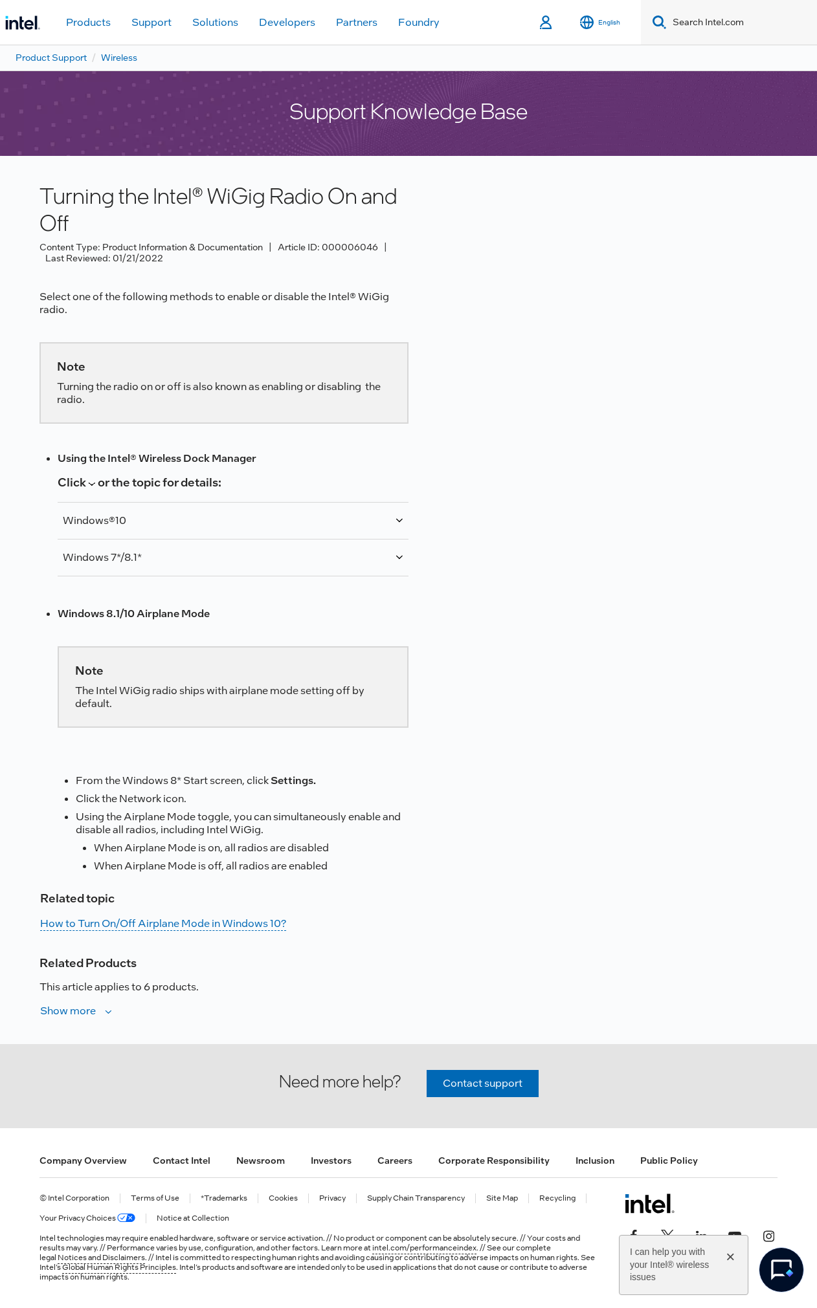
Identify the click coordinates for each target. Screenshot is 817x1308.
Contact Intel (181, 1160)
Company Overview (83, 1160)
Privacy (332, 1198)
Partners (356, 22)
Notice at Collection (193, 1218)
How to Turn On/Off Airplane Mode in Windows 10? (163, 923)
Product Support (51, 57)
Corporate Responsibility (494, 1160)
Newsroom (260, 1160)
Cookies (283, 1198)
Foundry (419, 22)
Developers (287, 22)
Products (88, 22)
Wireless (119, 57)
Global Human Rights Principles (119, 1267)
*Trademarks (224, 1198)
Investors (331, 1160)
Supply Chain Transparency (416, 1198)
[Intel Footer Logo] (650, 1203)
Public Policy (669, 1160)
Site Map (502, 1198)
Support (151, 22)
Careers (394, 1160)
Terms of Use (155, 1198)
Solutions (215, 22)
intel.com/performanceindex (424, 1248)
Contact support (482, 1083)
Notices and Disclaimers (101, 1257)
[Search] (657, 22)
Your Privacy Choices (87, 1218)
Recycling (557, 1198)
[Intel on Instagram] (768, 1234)
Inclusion (595, 1160)
